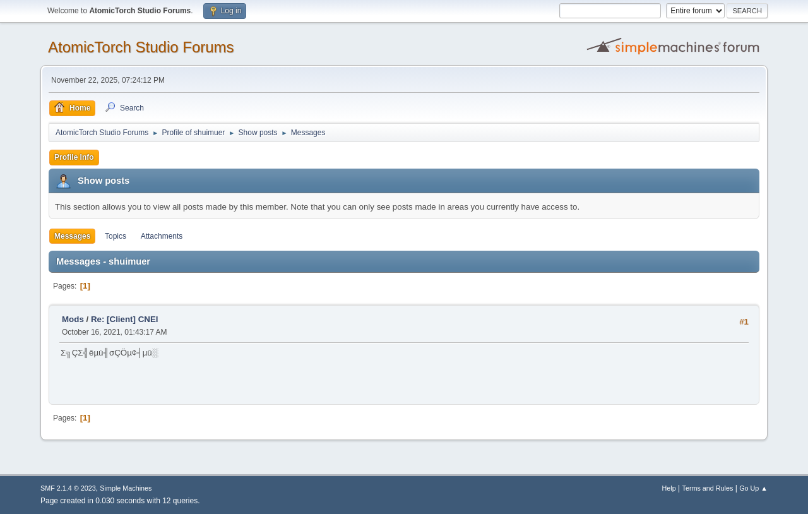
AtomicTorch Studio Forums (141, 47)
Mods (73, 319)
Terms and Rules (708, 488)
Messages (72, 236)
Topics (115, 236)
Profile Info (74, 157)
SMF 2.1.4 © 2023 (68, 488)
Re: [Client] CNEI (124, 319)
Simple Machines (126, 488)
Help (669, 488)
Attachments (162, 236)
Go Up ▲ (753, 488)
